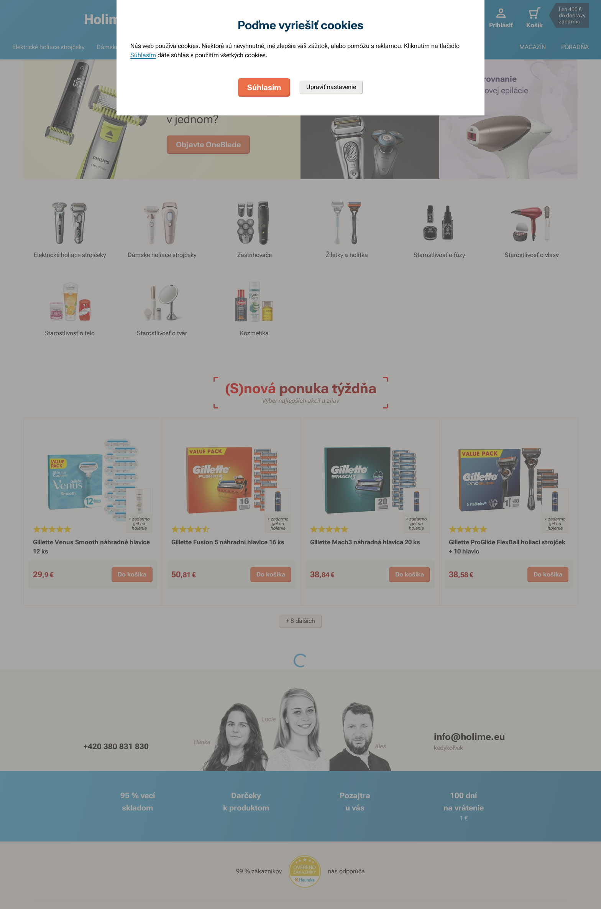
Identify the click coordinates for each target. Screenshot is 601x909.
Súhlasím (143, 55)
